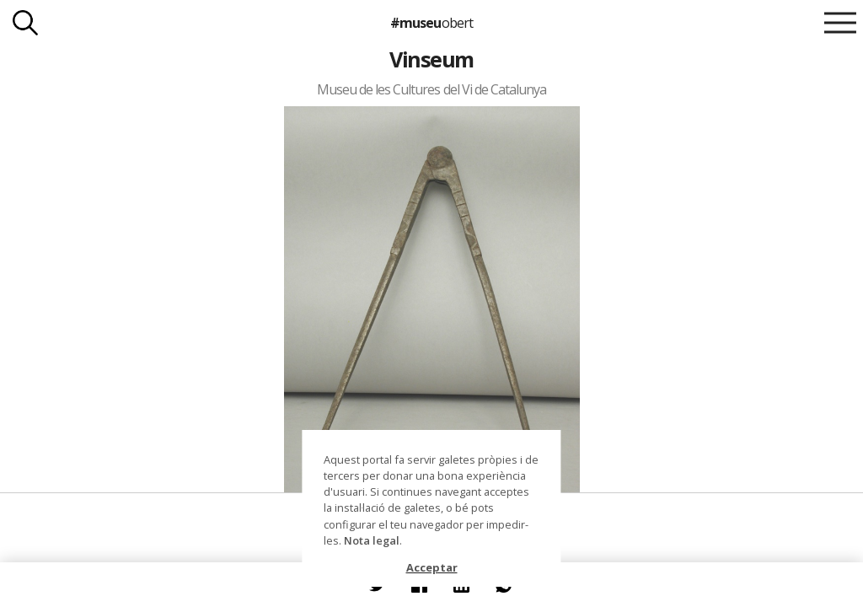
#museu (431, 22)
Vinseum (431, 59)
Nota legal (371, 540)
